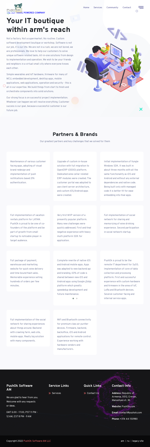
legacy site (138, 441)
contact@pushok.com (130, 412)
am (122, 441)
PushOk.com (128, 406)
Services (98, 7)
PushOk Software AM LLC (37, 441)
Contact (127, 7)
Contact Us (91, 393)
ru (128, 441)
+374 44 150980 (129, 419)
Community (112, 7)
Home (86, 7)
